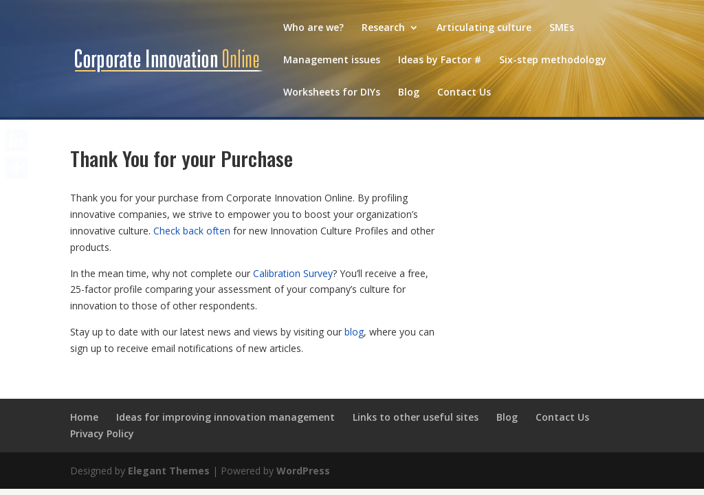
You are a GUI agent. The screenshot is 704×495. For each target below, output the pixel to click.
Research (383, 28)
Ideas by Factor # (439, 60)
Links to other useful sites (415, 417)
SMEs (561, 28)
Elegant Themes (169, 470)
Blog (408, 92)
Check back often (191, 230)
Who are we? (313, 28)
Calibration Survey (293, 273)
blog (354, 331)
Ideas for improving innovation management (225, 417)
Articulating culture (484, 28)
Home (84, 417)
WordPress (303, 470)
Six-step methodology (552, 60)
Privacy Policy (102, 433)
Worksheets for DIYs (331, 92)
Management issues (331, 60)
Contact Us (464, 92)
